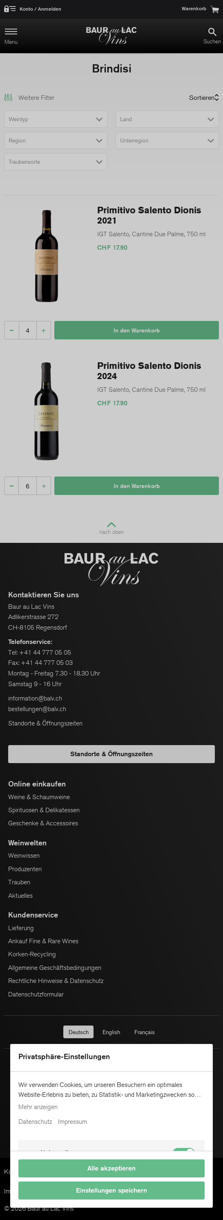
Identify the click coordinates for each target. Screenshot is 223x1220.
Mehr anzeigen (38, 1107)
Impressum (72, 1121)
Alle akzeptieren (111, 1168)
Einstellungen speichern (111, 1190)
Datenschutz (35, 1121)
